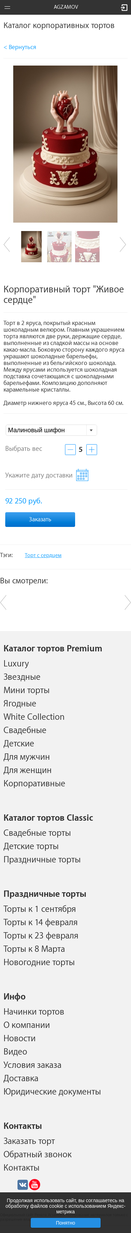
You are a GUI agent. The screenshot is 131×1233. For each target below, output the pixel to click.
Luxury (16, 664)
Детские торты (31, 846)
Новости (19, 1038)
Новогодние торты (39, 962)
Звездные (22, 677)
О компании (26, 1025)
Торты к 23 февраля (40, 936)
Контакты (21, 1168)
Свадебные (24, 730)
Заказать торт (29, 1141)
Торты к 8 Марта (34, 949)
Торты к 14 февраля (40, 922)
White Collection (34, 717)
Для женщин (27, 770)
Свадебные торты (37, 833)
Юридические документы (52, 1092)
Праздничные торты (42, 860)
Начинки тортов (33, 1012)
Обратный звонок (37, 1154)
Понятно (65, 1223)
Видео (15, 1052)
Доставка (20, 1078)
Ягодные (19, 704)
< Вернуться (19, 47)
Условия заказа (32, 1065)
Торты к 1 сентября (39, 909)
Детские (18, 743)
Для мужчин (26, 757)
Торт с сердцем (43, 555)
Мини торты (26, 690)
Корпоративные (34, 783)
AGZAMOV (66, 7)
